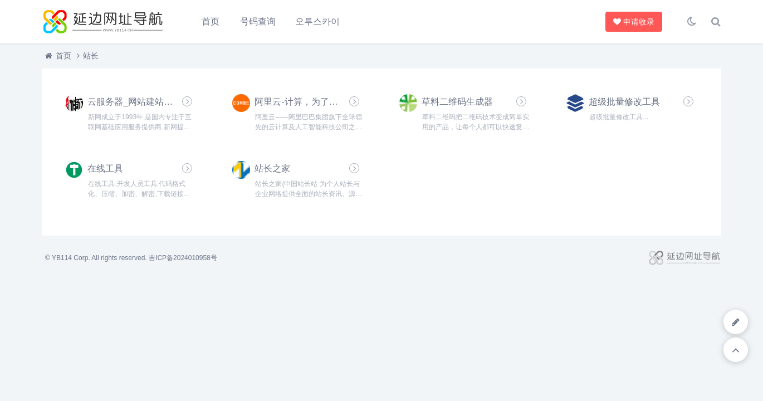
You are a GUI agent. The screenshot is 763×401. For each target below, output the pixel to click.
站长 (91, 55)
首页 (210, 21)
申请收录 (635, 21)
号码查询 (258, 21)
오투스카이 (317, 21)
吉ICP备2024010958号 (183, 258)
